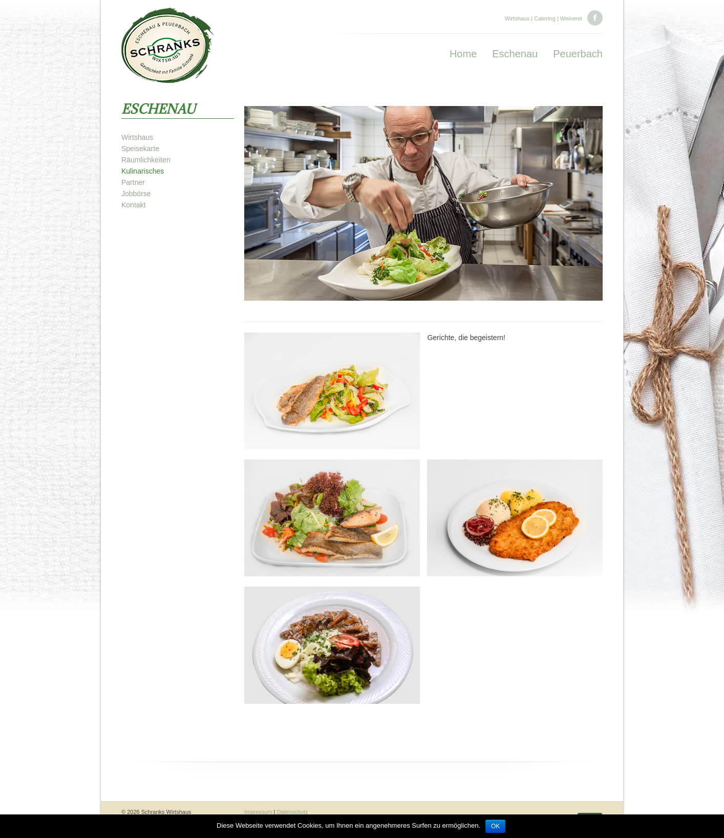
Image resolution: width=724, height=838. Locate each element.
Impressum (258, 812)
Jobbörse (136, 194)
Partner (133, 182)
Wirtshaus (137, 137)
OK (495, 826)
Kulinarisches (142, 171)
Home (463, 53)
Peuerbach (578, 53)
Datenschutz (292, 812)
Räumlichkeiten (146, 160)
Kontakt (133, 205)
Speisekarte (140, 148)
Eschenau (515, 53)
